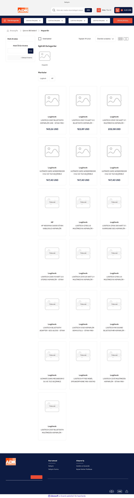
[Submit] (36, 477)
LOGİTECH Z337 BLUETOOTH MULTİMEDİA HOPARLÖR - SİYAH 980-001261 (52, 431)
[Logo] (23, 10)
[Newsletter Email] (24, 477)
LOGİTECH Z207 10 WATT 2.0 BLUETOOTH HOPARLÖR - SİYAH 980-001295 (83, 122)
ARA (87, 10)
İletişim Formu (53, 469)
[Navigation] (11, 20)
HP (52, 222)
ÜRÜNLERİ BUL (123, 21)
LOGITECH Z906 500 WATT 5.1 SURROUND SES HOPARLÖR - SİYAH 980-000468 (114, 227)
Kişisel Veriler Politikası (84, 469)
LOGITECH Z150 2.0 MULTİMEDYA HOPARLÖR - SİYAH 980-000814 (114, 278)
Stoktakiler (47, 39)
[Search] (71, 10)
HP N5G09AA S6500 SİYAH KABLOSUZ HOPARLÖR (52, 227)
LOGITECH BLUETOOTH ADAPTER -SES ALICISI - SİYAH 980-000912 (52, 329)
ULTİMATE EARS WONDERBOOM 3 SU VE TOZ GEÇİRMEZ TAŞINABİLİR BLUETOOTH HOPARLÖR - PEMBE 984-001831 (114, 173)
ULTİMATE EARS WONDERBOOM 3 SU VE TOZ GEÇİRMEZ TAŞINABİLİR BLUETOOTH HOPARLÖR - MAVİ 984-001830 (83, 173)
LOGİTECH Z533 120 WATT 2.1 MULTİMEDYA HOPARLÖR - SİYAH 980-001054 (114, 122)
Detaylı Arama (26, 58)
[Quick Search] (16, 50)
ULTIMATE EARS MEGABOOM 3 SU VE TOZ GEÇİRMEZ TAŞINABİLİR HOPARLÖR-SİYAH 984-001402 (52, 380)
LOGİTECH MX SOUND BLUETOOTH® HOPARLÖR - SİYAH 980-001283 (114, 329)
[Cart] (123, 10)
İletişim (51, 466)
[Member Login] (103, 10)
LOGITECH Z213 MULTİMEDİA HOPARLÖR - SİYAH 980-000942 (114, 380)
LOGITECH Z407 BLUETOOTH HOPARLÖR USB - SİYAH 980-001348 (52, 122)
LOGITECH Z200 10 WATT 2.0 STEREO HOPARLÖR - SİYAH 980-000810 (52, 278)
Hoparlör (45, 31)
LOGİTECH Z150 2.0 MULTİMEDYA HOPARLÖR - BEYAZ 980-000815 (83, 227)
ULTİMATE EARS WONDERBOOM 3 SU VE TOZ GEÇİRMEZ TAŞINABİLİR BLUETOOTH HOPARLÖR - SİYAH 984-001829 (52, 173)
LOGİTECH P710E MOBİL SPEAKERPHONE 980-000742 (83, 380)
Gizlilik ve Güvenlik (83, 466)
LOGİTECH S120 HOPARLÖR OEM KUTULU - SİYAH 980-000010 (83, 329)
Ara (30, 51)
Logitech (52, 117)
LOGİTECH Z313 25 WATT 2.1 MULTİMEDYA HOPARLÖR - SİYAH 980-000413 (83, 278)
